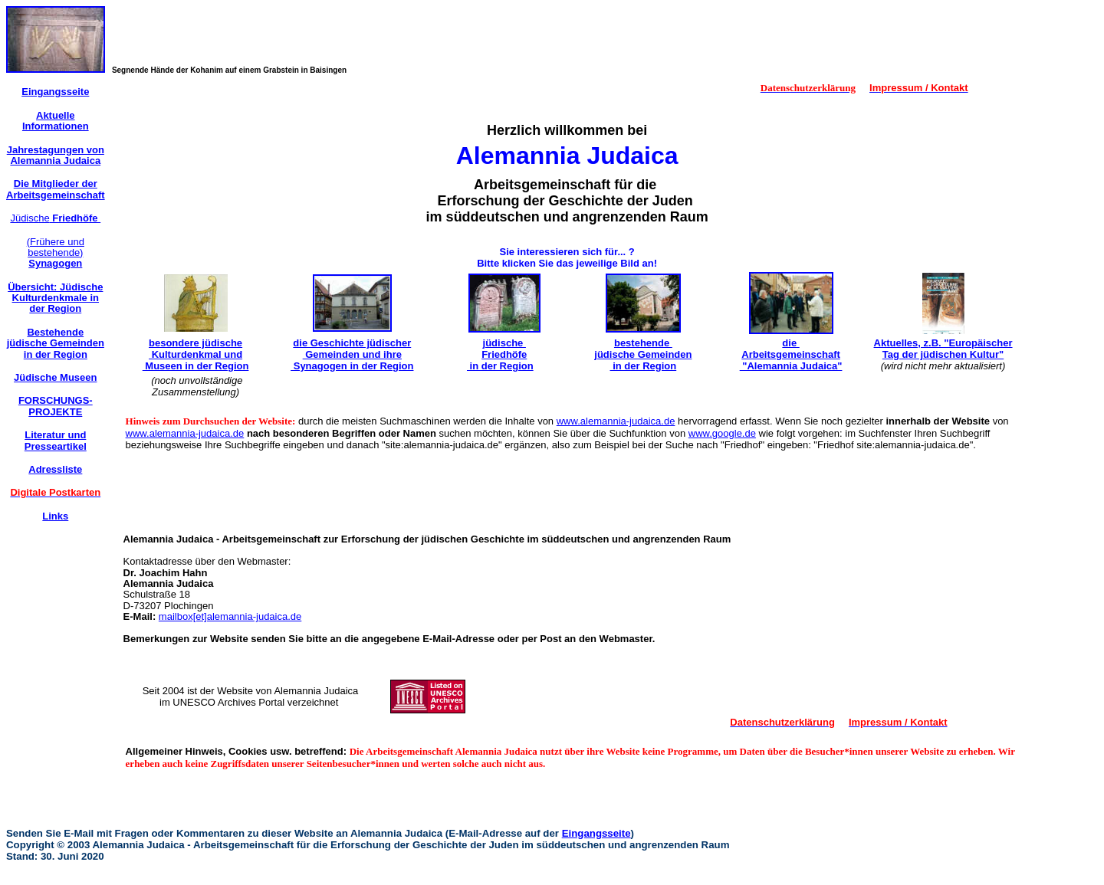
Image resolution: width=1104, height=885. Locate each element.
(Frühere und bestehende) (55, 253)
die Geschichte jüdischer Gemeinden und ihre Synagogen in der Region (352, 354)
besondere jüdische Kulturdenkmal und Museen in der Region (196, 354)
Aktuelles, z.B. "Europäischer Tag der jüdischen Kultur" (943, 348)
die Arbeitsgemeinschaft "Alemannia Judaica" (791, 354)
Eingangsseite (596, 833)
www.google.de (722, 433)
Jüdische (55, 218)
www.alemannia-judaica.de (616, 421)
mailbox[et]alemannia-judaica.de (230, 616)
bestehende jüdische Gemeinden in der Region (643, 354)
